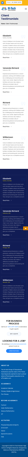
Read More (7, 57)
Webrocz (6, 450)
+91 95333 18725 (16, 2)
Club (2, 437)
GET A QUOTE (14, 334)
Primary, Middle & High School (10, 391)
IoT (2, 414)
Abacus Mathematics (7, 411)
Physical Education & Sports (10, 425)
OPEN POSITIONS (14, 351)
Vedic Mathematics (7, 408)
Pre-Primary (5, 394)
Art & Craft (4, 428)
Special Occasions (6, 434)
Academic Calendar (7, 388)
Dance (3, 431)
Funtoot (3, 405)
